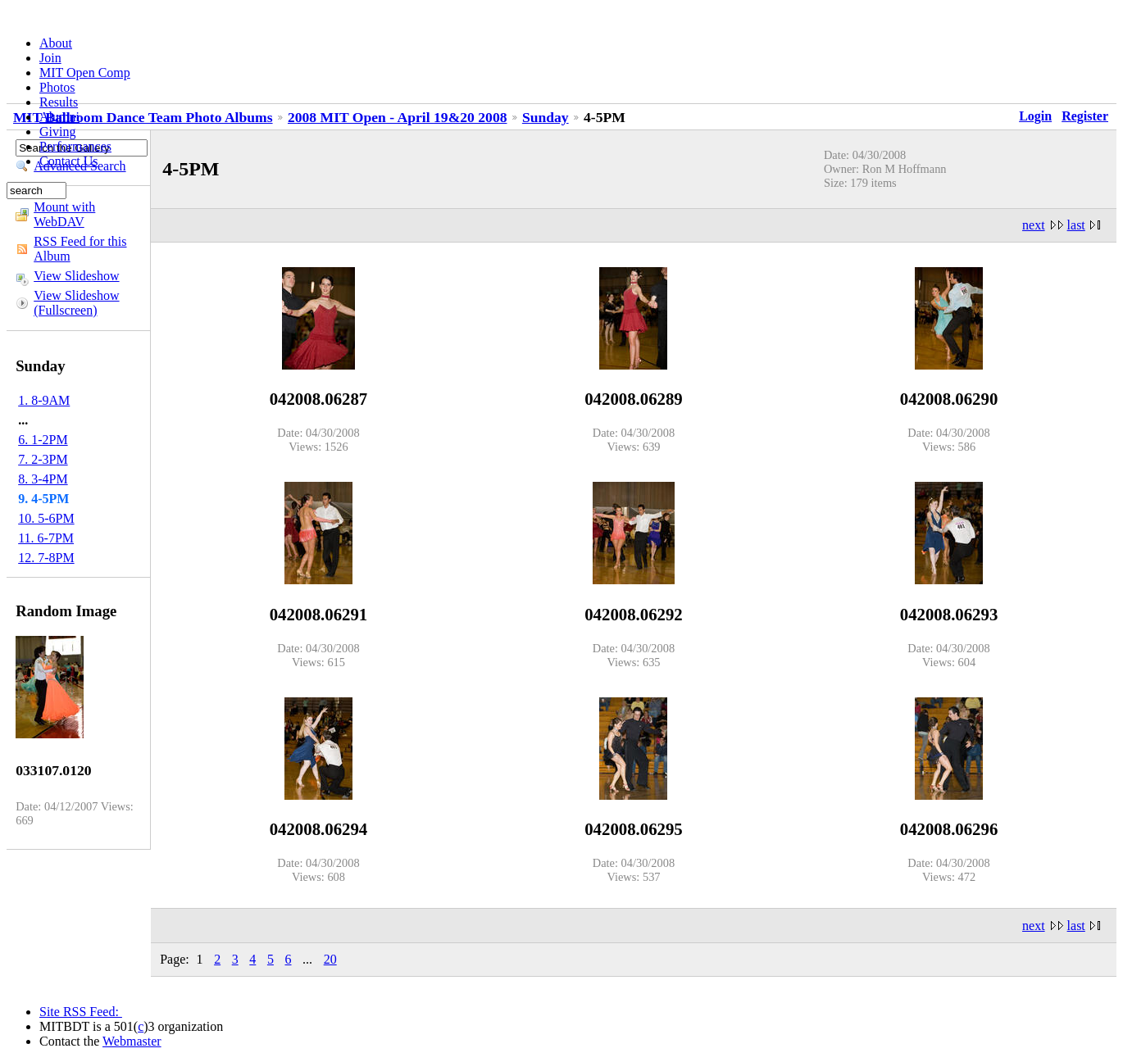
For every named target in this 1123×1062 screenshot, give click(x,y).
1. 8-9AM (44, 400)
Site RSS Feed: (80, 1012)
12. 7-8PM (46, 558)
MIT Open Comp (84, 72)
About (55, 43)
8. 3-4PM (42, 479)
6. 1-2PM (42, 440)
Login (1035, 116)
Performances (75, 146)
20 (330, 959)
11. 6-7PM (46, 538)
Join (50, 58)
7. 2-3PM (42, 459)
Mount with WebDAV (64, 214)
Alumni (59, 117)
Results (58, 102)
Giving (57, 131)
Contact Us (68, 161)
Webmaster (131, 1041)
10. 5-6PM (46, 518)
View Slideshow (76, 276)
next (1033, 225)
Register (1085, 116)
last (1076, 225)
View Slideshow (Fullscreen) (76, 302)
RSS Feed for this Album (80, 248)
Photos (57, 87)
